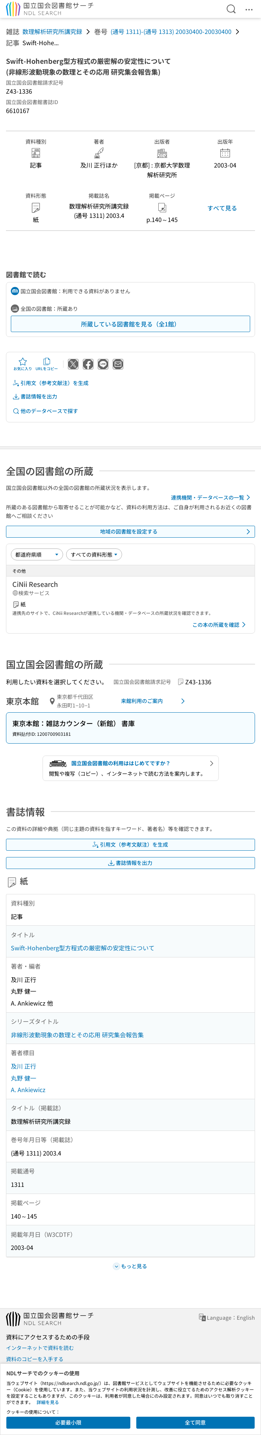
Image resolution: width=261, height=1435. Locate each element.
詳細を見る (48, 1402)
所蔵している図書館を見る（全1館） (130, 323)
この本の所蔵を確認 (220, 624)
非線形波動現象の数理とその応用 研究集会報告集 (77, 1034)
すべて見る (222, 207)
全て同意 (195, 1422)
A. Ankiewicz (28, 1089)
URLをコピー (46, 364)
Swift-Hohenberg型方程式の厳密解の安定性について (83, 947)
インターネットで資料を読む (40, 1347)
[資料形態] (94, 554)
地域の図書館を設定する (176, 531)
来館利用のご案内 (154, 701)
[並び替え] (37, 554)
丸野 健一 (23, 1077)
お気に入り (22, 364)
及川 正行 (23, 1066)
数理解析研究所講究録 (52, 31)
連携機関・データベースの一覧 (212, 497)
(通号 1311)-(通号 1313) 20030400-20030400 (171, 31)
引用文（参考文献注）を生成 (50, 383)
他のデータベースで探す (45, 411)
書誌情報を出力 (34, 396)
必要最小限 (68, 1422)
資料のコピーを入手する (34, 1359)
